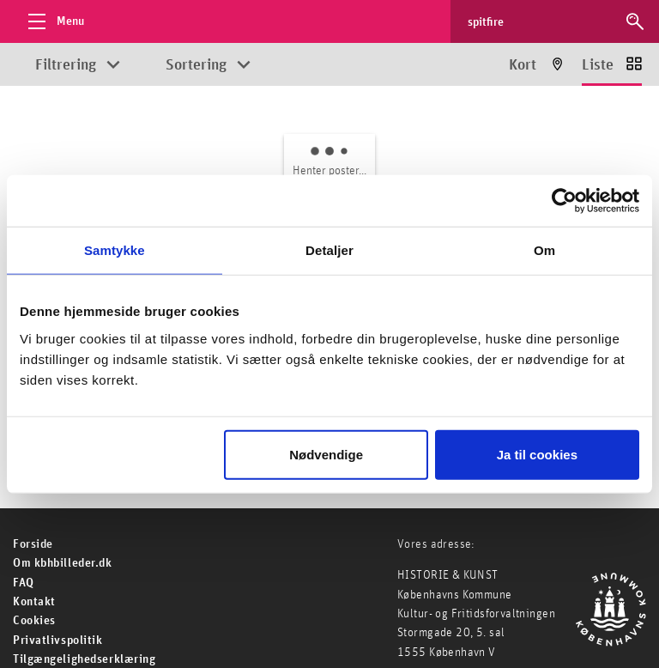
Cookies (34, 621)
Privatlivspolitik (58, 641)
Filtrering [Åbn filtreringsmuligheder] (65, 65)
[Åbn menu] (51, 21)
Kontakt (34, 602)
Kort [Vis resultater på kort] (522, 65)
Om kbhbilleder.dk (62, 563)
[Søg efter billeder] (538, 21)
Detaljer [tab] (329, 250)
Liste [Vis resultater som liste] (598, 65)
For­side (33, 544)
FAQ (23, 583)
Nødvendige (326, 453)
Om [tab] (544, 250)
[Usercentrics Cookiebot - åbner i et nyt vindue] (564, 201)
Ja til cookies (537, 453)
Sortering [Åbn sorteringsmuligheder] (196, 65)
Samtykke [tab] (114, 250)
